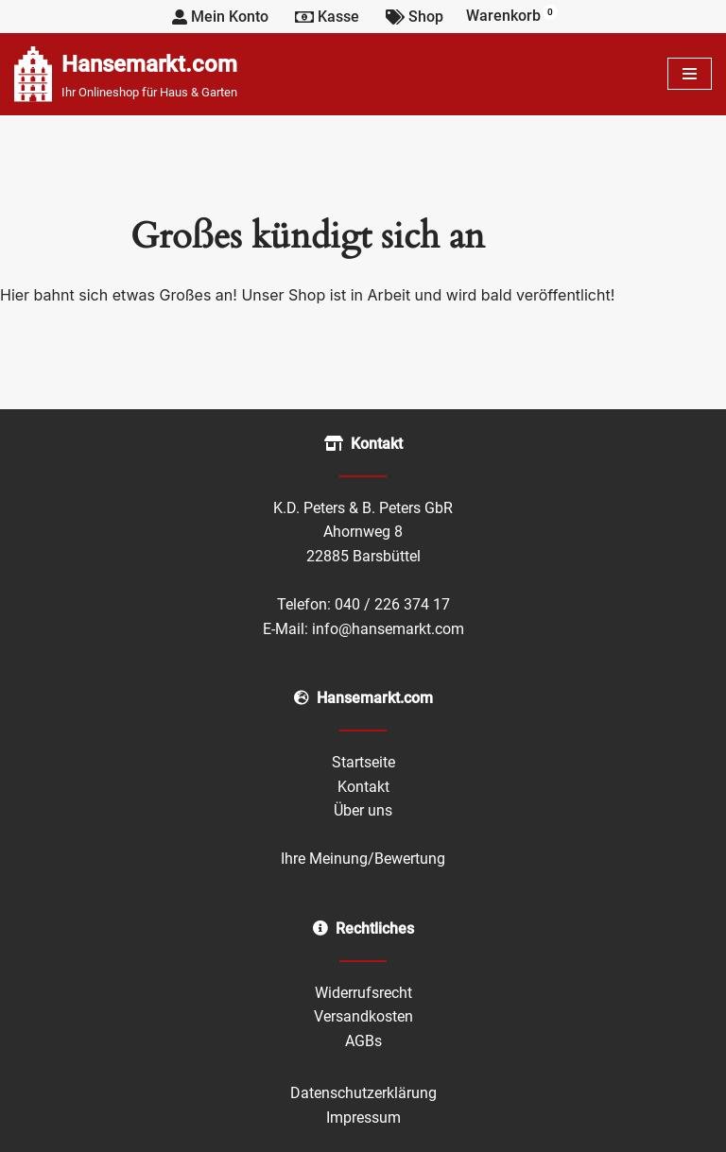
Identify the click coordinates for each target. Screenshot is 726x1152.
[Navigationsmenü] (689, 74)
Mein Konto (220, 17)
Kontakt (363, 787)
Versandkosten (363, 1016)
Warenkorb (512, 15)
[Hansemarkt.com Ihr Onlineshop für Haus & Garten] (125, 74)
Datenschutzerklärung (363, 1093)
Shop (414, 17)
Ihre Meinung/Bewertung (363, 859)
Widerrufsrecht (363, 993)
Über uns (363, 810)
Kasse (327, 17)
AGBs (363, 1041)
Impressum (363, 1117)
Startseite (363, 762)
